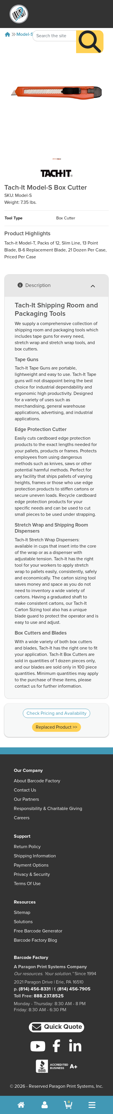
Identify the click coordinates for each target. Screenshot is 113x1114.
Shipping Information (35, 856)
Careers (21, 818)
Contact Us (25, 790)
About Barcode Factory (37, 781)
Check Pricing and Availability (56, 713)
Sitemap (22, 912)
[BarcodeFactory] (19, 14)
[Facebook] (56, 1045)
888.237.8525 (49, 996)
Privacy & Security (32, 874)
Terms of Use (27, 883)
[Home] (7, 34)
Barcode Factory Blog (35, 940)
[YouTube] (38, 1046)
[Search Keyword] (54, 25)
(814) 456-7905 (74, 989)
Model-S (24, 34)
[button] (56, 1027)
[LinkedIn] (75, 1046)
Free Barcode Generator (38, 931)
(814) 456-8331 (35, 989)
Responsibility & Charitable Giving (48, 808)
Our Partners (26, 799)
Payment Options (31, 865)
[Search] (89, 31)
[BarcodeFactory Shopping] (68, 1104)
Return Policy (27, 846)
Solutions (23, 921)
